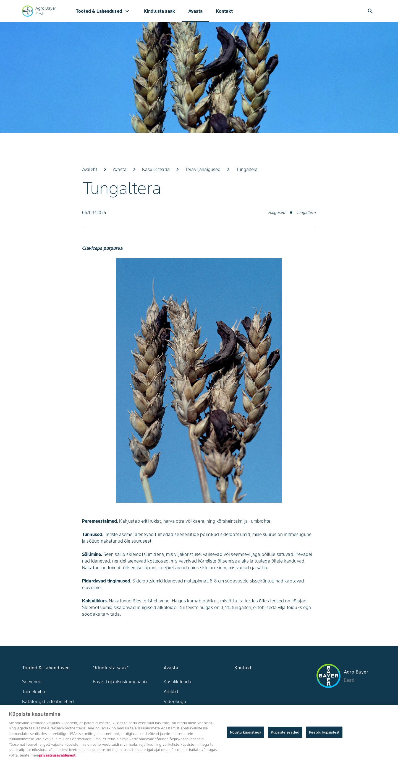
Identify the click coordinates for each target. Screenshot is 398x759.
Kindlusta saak (159, 11)
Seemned (31, 681)
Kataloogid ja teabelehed (48, 701)
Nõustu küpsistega (245, 735)
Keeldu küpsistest (324, 735)
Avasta (195, 11)
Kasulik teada (177, 681)
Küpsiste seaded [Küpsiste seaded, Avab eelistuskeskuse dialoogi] (285, 735)
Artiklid (171, 691)
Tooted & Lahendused (103, 11)
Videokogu (175, 701)
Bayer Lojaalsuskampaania (120, 681)
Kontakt (224, 11)
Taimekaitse (34, 691)
